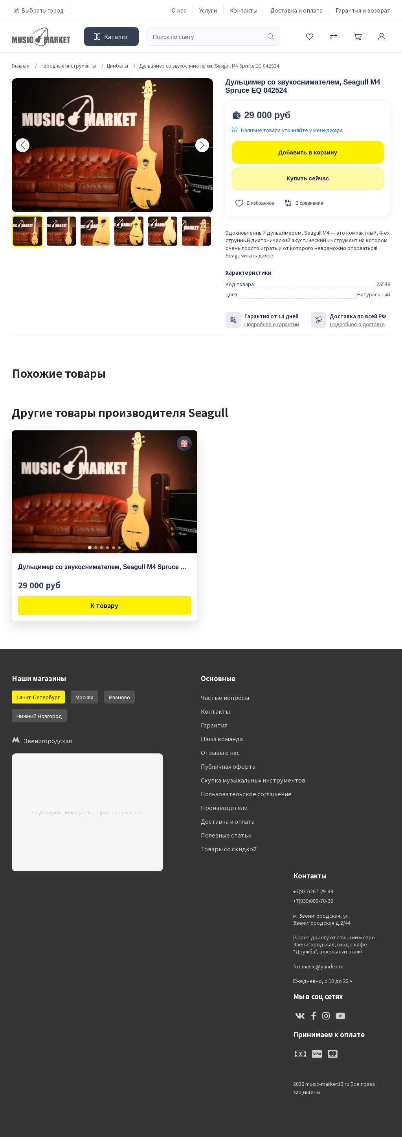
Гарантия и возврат (363, 10)
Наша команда (222, 739)
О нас (179, 10)
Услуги (208, 10)
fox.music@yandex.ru (318, 966)
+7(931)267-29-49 (313, 891)
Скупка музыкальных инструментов (253, 780)
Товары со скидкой (229, 849)
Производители (224, 807)
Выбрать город (39, 10)
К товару (104, 605)
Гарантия (214, 725)
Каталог (111, 36)
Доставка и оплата (296, 10)
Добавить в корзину (307, 152)
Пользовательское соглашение (246, 794)
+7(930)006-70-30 (313, 900)
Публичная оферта (228, 766)
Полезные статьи (226, 835)
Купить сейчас (307, 178)
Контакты (243, 10)
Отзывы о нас (220, 752)
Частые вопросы (225, 697)
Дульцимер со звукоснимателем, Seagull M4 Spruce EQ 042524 (104, 567)
